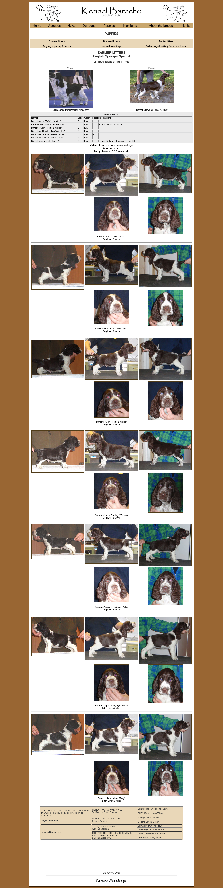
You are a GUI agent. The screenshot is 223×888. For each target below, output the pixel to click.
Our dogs (89, 25)
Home (37, 25)
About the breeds (161, 25)
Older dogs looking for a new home (166, 46)
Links (186, 25)
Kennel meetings (111, 46)
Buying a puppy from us (57, 46)
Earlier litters (166, 41)
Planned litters (111, 41)
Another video (111, 148)
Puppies (109, 25)
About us (54, 25)
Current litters (57, 41)
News (71, 25)
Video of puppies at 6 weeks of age (111, 145)
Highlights (130, 25)
